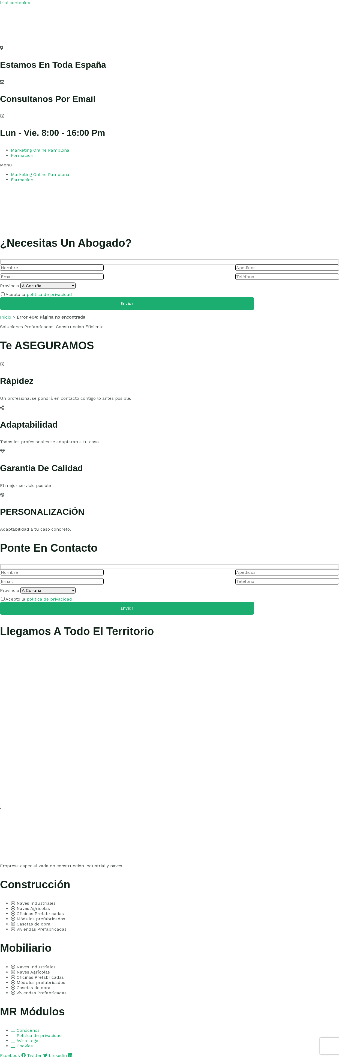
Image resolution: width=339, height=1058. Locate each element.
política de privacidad (49, 294)
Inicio (5, 317)
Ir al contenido (15, 2)
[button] (169, 164)
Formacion (22, 155)
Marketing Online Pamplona (40, 150)
